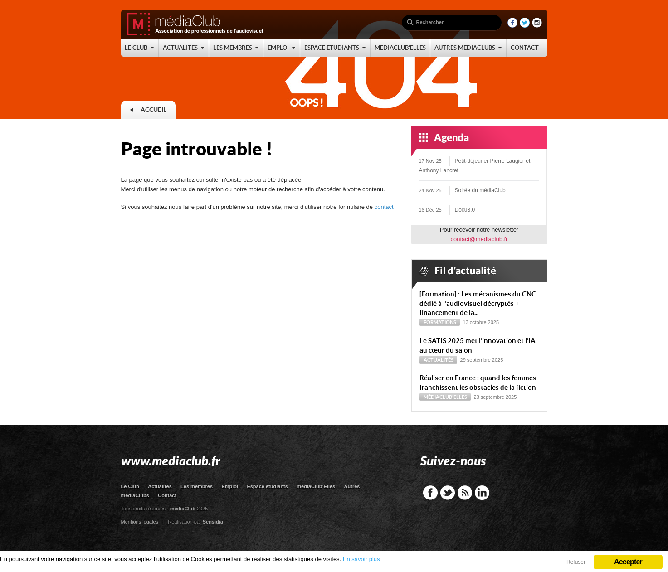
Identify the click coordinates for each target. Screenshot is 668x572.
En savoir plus (361, 559)
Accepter (628, 562)
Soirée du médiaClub (480, 190)
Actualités (438, 360)
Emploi (229, 486)
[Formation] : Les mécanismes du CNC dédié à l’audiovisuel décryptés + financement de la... (477, 303)
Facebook (430, 492)
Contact (167, 495)
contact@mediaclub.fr (479, 239)
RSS (465, 492)
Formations (440, 322)
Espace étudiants (267, 486)
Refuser (575, 562)
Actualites (160, 486)
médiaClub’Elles (316, 486)
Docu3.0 (465, 210)
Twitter (447, 492)
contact (384, 207)
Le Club (130, 486)
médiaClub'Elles (445, 397)
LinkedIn (482, 492)
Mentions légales (140, 521)
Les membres (196, 486)
